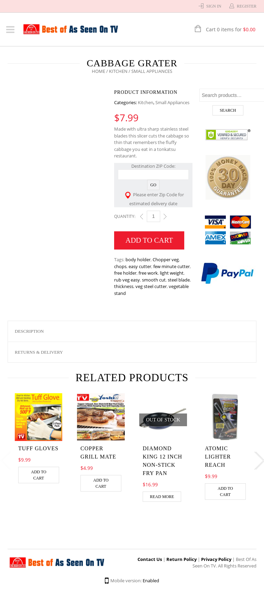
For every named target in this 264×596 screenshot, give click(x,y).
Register (246, 6)
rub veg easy (127, 280)
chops (120, 266)
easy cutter (140, 266)
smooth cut (154, 280)
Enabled (151, 580)
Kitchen (118, 71)
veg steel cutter (151, 286)
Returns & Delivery (39, 352)
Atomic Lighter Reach (218, 456)
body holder (138, 259)
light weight (172, 273)
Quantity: (124, 216)
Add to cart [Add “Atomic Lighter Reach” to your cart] (225, 491)
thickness (123, 286)
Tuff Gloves (38, 448)
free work (148, 273)
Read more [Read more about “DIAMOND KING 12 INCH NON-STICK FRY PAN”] (162, 496)
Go (153, 185)
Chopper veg (166, 259)
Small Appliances (172, 102)
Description (29, 331)
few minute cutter (171, 266)
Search (228, 110)
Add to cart (149, 240)
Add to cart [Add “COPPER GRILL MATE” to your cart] (101, 483)
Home (98, 71)
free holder (125, 273)
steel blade (179, 280)
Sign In (213, 6)
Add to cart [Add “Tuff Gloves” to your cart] (38, 475)
